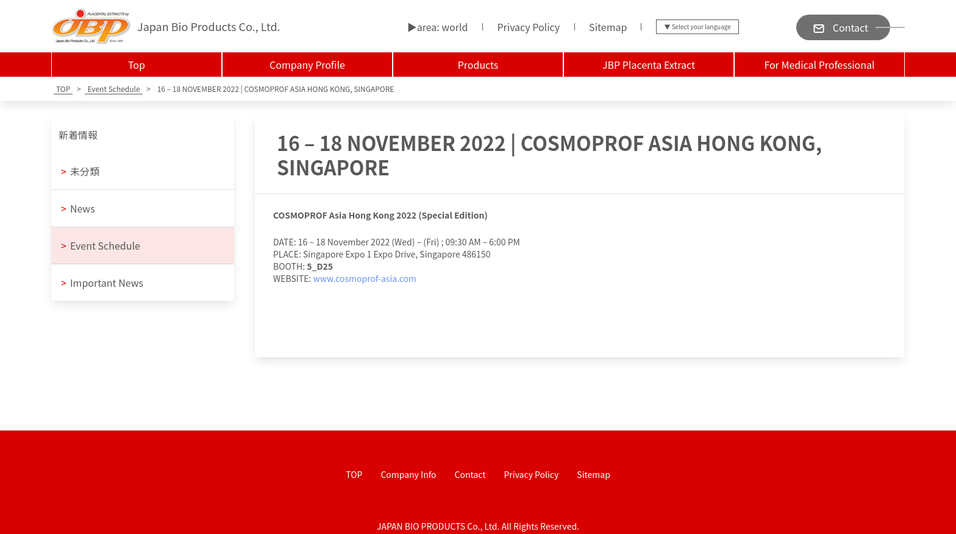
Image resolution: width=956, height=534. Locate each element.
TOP (354, 474)
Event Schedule (100, 245)
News (78, 208)
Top (136, 64)
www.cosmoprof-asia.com (364, 278)
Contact (470, 474)
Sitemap (608, 26)
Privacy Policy (528, 26)
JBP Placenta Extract (648, 64)
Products (478, 64)
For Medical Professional (819, 64)
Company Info (408, 474)
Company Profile (307, 64)
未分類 (80, 171)
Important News (102, 282)
